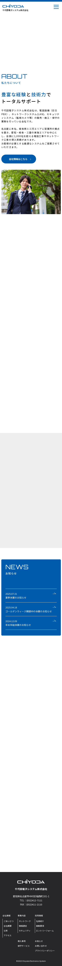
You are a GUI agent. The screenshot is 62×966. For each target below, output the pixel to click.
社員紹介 (40, 921)
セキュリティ (25, 930)
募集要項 (40, 925)
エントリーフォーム (45, 930)
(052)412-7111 (34, 900)
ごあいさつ (9, 921)
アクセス (7, 935)
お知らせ (39, 941)
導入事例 (22, 941)
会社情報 (6, 915)
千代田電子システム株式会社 (15, 10)
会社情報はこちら (20, 159)
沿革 (6, 930)
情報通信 (23, 925)
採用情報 (39, 915)
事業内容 (22, 915)
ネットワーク (25, 921)
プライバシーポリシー (45, 950)
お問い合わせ (41, 945)
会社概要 (8, 925)
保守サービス (24, 945)
